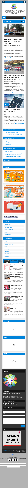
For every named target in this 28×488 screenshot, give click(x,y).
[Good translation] (10, 460)
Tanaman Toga (8, 249)
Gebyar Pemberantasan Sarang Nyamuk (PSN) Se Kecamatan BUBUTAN (14, 76)
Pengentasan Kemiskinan (10, 229)
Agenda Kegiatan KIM (9, 244)
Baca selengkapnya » (9, 57)
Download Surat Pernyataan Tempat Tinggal (14, 153)
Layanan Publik (8, 224)
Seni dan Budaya (8, 253)
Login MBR (7, 142)
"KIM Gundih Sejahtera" (8, 450)
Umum (13, 114)
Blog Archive (21, 261)
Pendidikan (7, 231)
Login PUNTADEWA (9, 151)
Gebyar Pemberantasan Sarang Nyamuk (17, 286)
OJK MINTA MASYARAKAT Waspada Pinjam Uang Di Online (12, 111)
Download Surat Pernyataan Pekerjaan (13, 154)
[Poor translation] (15, 460)
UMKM (6, 232)
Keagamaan (7, 256)
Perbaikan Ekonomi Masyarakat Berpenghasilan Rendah (16, 275)
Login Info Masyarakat (9, 141)
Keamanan (7, 251)
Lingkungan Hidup (12, 47)
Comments (14, 260)
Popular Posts (7, 261)
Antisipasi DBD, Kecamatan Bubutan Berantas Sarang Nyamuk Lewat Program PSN (13, 41)
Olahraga (6, 254)
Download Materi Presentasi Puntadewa (13, 156)
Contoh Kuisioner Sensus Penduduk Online (13, 134)
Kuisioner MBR (8, 144)
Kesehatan (6, 47)
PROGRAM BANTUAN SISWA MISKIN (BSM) (16, 307)
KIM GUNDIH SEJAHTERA (11, 45)
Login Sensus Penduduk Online (11, 132)
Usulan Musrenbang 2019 (10, 163)
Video (6, 242)
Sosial (6, 246)
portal (6, 114)
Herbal (6, 248)
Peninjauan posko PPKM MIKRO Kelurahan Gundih (16, 296)
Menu (3, 2)
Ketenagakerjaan (8, 234)
